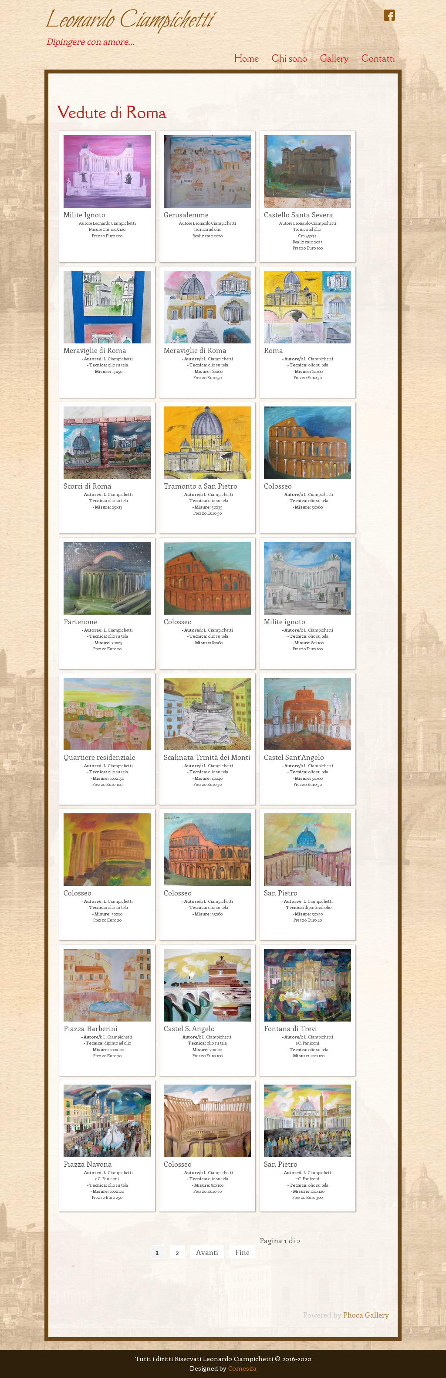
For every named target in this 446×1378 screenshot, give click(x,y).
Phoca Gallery (366, 1314)
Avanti (207, 1252)
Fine (242, 1252)
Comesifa (242, 1368)
